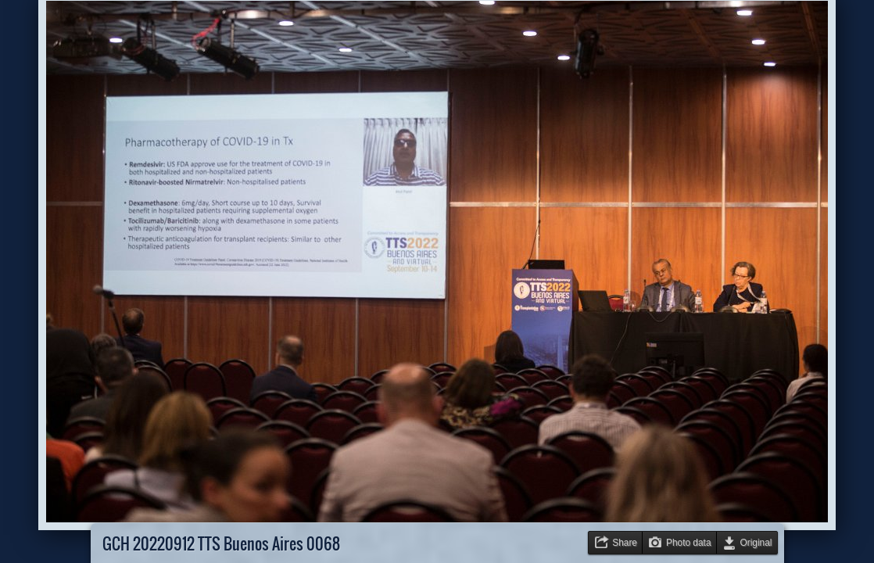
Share (624, 542)
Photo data (688, 542)
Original (756, 542)
